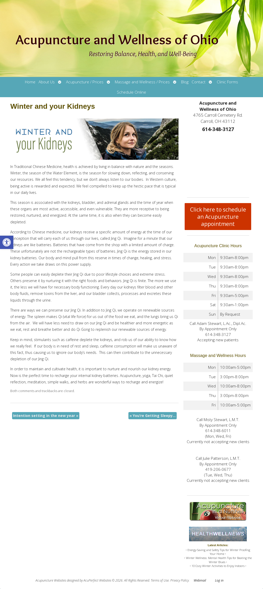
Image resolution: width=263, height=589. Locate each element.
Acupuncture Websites (50, 580)
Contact (198, 82)
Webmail (200, 580)
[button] (6, 242)
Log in (219, 580)
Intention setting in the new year (45, 415)
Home (30, 82)
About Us (47, 82)
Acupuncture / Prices (85, 82)
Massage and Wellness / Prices (142, 82)
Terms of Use (160, 580)
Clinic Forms (227, 82)
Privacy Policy (179, 580)
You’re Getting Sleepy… (152, 415)
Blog (185, 82)
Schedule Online (131, 92)
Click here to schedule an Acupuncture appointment (218, 216)
